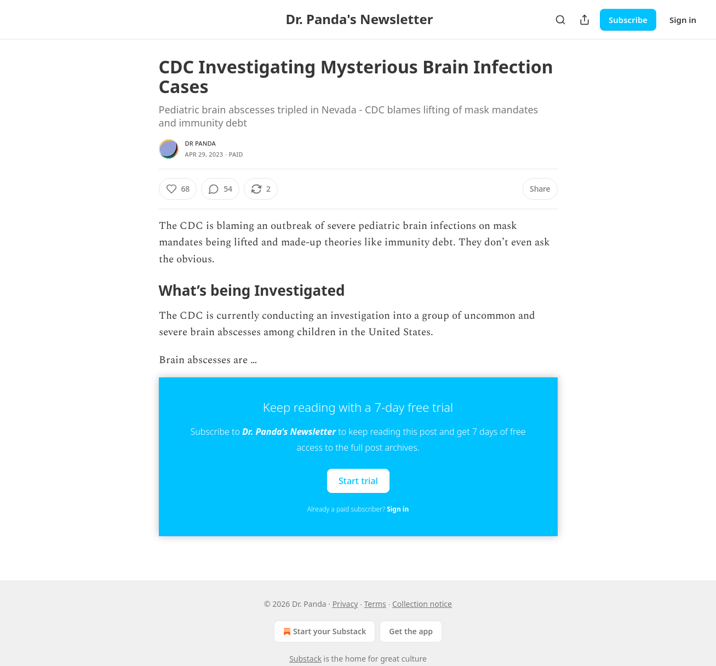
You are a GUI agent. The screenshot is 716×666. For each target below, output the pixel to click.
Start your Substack (323, 631)
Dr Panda (200, 143)
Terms (375, 604)
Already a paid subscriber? (358, 509)
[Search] (560, 20)
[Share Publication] (584, 20)
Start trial (358, 481)
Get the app (411, 631)
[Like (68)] (178, 189)
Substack (305, 658)
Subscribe (628, 19)
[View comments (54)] (220, 189)
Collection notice (422, 604)
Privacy (345, 604)
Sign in (682, 19)
